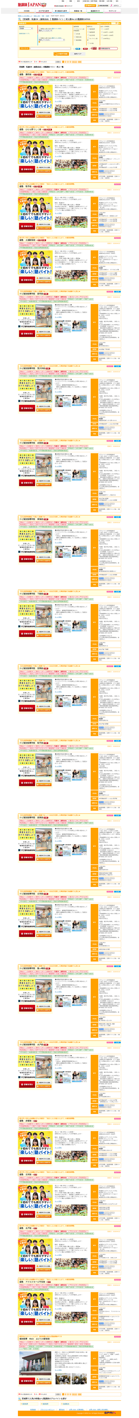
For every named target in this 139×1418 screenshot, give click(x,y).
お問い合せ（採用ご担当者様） (99, 1409)
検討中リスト (90, 5)
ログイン (115, 5)
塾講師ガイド (95, 11)
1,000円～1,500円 (107, 32)
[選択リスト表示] (56, 28)
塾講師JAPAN (26, 11)
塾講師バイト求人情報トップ (25, 15)
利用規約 (33, 1409)
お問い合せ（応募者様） (77, 1409)
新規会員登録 (103, 5)
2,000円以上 (105, 38)
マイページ (112, 11)
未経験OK (66, 1404)
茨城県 (47, 15)
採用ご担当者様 (59, 6)
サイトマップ (68, 6)
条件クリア (77, 54)
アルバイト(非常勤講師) (79, 29)
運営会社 (62, 1409)
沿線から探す (61, 11)
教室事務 (77, 40)
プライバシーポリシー (47, 1409)
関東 (43, 15)
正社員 (77, 34)
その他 (90, 43)
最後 (79, 62)
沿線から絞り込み (45, 38)
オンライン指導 (92, 39)
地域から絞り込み (45, 28)
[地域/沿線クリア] (24, 33)
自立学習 (91, 35)
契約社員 (77, 37)
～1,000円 (105, 29)
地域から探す (43, 11)
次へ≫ (74, 62)
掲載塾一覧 (78, 11)
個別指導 (91, 29)
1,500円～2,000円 (107, 35)
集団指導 (91, 32)
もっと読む (58, 101)
